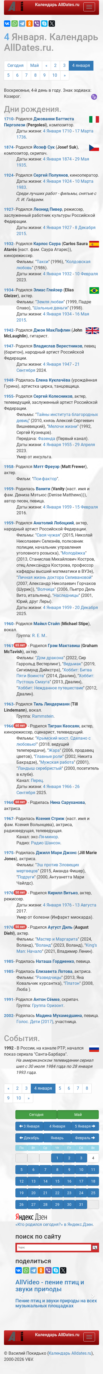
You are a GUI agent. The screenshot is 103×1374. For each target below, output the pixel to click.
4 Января (52, 131)
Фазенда (46, 438)
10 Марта (84, 181)
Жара (54, 750)
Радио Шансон (45, 842)
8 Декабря (85, 227)
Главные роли (48, 756)
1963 (9, 704)
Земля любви (50, 301)
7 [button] (45, 1169)
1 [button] (57, 1158)
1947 (9, 346)
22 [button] (57, 1193)
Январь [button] (57, 1138)
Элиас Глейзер (47, 289)
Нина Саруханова (67, 802)
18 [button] (93, 1181)
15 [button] (57, 1181)
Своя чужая (48, 535)
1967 (9, 818)
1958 (9, 466)
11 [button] (93, 1169)
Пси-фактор (45, 478)
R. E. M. (39, 635)
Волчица (45, 589)
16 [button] (69, 1181)
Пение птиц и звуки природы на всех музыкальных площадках (56, 1303)
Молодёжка (73, 553)
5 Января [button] (85, 1126)
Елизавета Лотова (54, 971)
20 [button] (33, 1193)
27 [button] (33, 1204)
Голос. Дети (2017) (34, 1021)
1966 (9, 726)
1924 (9, 175)
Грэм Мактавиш (64, 645)
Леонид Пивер (47, 209)
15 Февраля (86, 507)
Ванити (43, 488)
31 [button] (81, 1204)
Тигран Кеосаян (63, 726)
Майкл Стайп (46, 623)
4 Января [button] (57, 1126)
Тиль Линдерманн (51, 704)
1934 (9, 290)
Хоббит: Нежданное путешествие (50, 687)
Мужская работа (57, 762)
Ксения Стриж (50, 818)
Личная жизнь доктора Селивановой (54, 577)
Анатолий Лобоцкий (53, 522)
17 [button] (81, 1181)
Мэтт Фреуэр (46, 466)
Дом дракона (50, 657)
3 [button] (81, 1158)
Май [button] (78, 1114)
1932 (9, 243)
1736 (21, 137)
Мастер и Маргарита (57, 939)
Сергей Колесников (52, 396)
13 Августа (85, 905)
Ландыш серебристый (40, 768)
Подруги (26, 877)
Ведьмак (72, 663)
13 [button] (33, 1181)
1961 (9, 645)
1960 (9, 623)
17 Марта (84, 131)
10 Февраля (86, 273)
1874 (9, 147)
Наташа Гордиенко (55, 961)
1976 (9, 893)
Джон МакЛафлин (51, 330)
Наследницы (66, 595)
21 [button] (45, 1193)
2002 (9, 1015)
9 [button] (69, 1169)
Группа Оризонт (47, 1005)
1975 (9, 852)
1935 (21, 165)
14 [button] (45, 1181)
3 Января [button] (29, 1126)
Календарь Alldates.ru (70, 1353)
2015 (21, 233)
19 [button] (21, 1193)
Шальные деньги (50, 307)
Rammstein (43, 716)
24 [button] (81, 1193)
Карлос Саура (47, 243)
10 (54, 75)
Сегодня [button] (36, 1114)
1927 (9, 209)
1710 (9, 119)
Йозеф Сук (44, 147)
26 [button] (21, 1204)
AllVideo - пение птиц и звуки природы (49, 1286)
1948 (9, 380)
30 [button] (69, 1204)
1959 (9, 489)
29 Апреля (85, 444)
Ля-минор (48, 836)
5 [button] (21, 1169)
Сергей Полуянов (50, 175)
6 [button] (33, 1169)
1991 (9, 999)
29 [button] (57, 1204)
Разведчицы (49, 977)
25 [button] (93, 1193)
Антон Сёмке (46, 999)
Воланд (43, 945)
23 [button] (69, 1193)
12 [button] (21, 1181)
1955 (9, 396)
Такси (42, 261)
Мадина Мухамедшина (59, 1015)
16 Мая (82, 314)
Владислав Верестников (57, 346)
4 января (81, 65)
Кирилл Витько (63, 892)
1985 (9, 961)
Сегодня (15, 65)
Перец (37, 780)
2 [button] (69, 1158)
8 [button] (57, 1169)
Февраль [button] (85, 1138)
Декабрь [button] (29, 1138)
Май (34, 65)
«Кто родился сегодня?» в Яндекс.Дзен (54, 1219)
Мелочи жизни (62, 426)
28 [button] (45, 1204)
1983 (21, 187)
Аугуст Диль (60, 927)
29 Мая (82, 159)
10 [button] (81, 1169)
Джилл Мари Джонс (56, 852)
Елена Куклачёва (53, 380)
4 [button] (93, 1158)
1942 (9, 330)
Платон (72, 983)
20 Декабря (86, 607)
